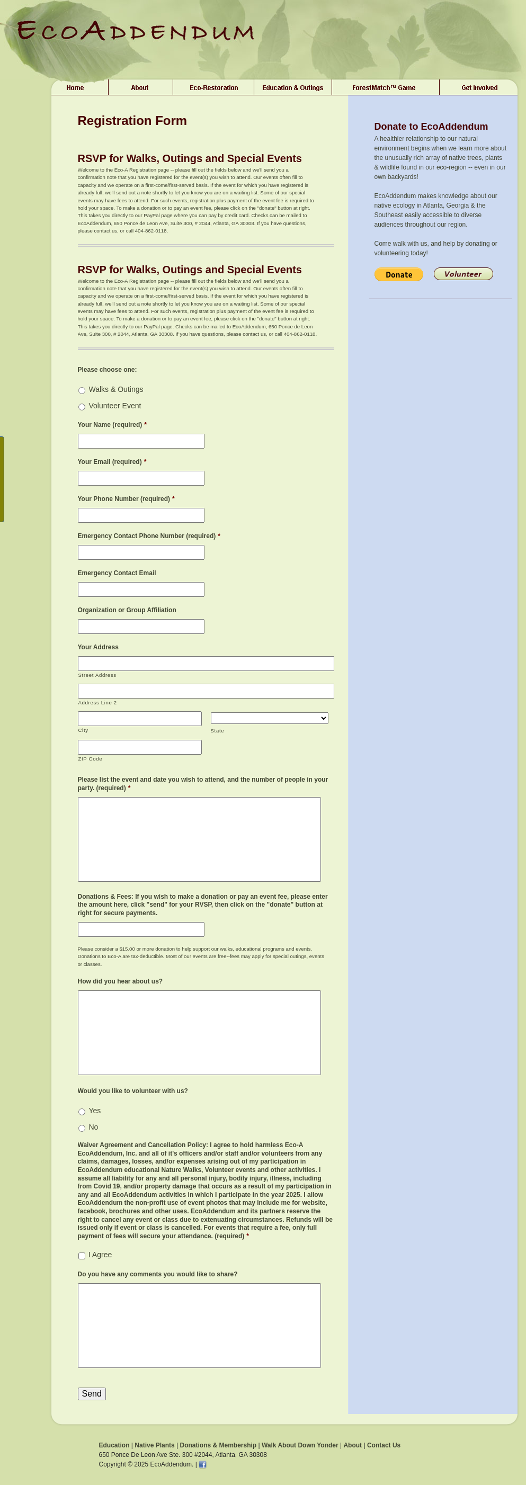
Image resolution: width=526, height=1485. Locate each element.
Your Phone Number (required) (126, 499)
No (94, 1127)
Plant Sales (213, 87)
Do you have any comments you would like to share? (158, 1274)
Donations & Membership (218, 1445)
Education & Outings (293, 87)
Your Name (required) (112, 424)
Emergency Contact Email (117, 573)
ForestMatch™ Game (386, 87)
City (83, 730)
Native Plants (154, 1445)
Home (77, 87)
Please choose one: (107, 369)
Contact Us (383, 1445)
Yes (95, 1110)
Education (114, 1445)
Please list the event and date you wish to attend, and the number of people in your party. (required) (203, 784)
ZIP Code (90, 759)
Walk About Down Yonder (300, 1445)
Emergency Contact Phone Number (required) (149, 536)
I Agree (100, 1254)
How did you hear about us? (120, 981)
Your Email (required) (112, 462)
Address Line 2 (97, 702)
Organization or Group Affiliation (127, 610)
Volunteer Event (115, 405)
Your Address (98, 647)
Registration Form (133, 120)
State (218, 730)
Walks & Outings (116, 389)
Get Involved (480, 87)
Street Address (97, 675)
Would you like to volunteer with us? (133, 1091)
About (141, 87)
